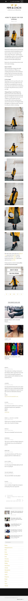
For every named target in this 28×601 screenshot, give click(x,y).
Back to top (20, 599)
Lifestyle (6, 567)
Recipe (6, 579)
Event (6, 552)
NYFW (6, 572)
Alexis (6, 481)
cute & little (7, 412)
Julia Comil (8, 461)
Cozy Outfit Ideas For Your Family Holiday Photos (16, 524)
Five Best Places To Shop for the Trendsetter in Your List (16, 530)
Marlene (7, 450)
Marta (6, 367)
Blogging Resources (8, 547)
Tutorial (6, 585)
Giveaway (7, 558)
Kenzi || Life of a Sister (11, 418)
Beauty (6, 545)
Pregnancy (7, 576)
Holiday (6, 563)
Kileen (6, 402)
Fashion (6, 554)
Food (6, 556)
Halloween (7, 561)
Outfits (6, 574)
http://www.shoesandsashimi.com (11, 396)
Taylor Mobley (9, 472)
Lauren (7, 383)
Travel (6, 583)
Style (6, 581)
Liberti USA (8, 339)
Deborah (7, 438)
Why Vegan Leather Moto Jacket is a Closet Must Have (16, 518)
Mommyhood (7, 570)
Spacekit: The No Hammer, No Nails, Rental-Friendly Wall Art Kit (17, 512)
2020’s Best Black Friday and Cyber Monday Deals (16, 536)
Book (6, 550)
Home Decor (7, 565)
